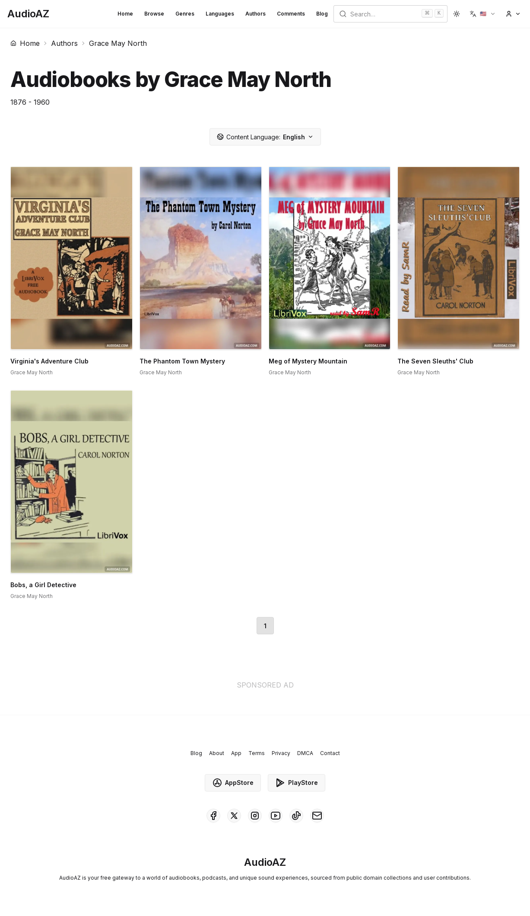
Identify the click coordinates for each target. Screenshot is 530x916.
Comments (291, 13)
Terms (256, 753)
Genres (184, 13)
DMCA (305, 753)
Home (125, 13)
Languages (220, 13)
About (216, 753)
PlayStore (296, 783)
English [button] (265, 136)
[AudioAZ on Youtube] (275, 816)
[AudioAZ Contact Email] (317, 816)
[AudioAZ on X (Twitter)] (234, 816)
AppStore (233, 783)
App (236, 753)
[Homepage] (28, 13)
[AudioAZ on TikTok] (296, 816)
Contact (330, 753)
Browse (154, 13)
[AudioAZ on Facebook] (213, 816)
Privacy (281, 753)
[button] (483, 14)
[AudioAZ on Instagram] (255, 816)
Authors (255, 13)
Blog (322, 13)
